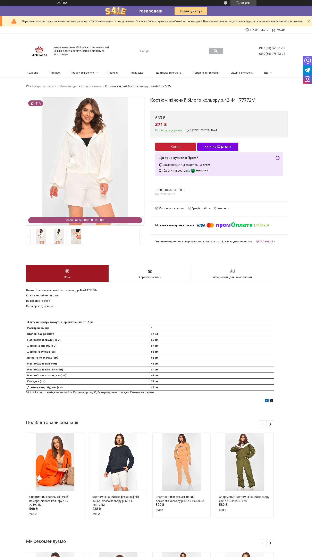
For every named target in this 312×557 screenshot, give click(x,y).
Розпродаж (137, 72)
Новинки (113, 72)
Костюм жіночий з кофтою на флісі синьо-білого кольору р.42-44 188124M (115, 500)
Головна (32, 72)
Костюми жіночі (91, 86)
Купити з (218, 147)
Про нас (55, 72)
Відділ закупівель (242, 72)
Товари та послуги (82, 72)
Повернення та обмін (206, 72)
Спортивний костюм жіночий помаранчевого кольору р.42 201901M (48, 500)
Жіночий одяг (68, 86)
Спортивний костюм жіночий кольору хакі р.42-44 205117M (244, 499)
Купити (175, 146)
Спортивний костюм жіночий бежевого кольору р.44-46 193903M (180, 499)
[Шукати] (216, 51)
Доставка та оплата (168, 72)
